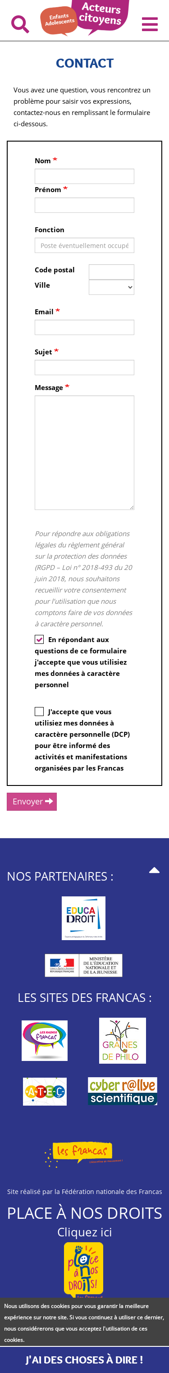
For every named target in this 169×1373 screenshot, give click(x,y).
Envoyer (33, 801)
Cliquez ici (84, 1232)
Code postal (55, 269)
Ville (42, 284)
